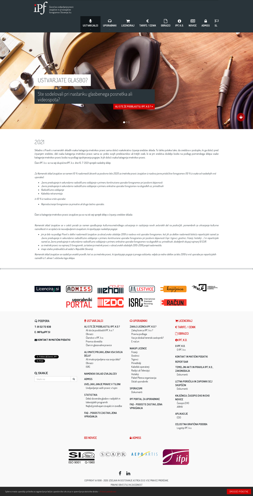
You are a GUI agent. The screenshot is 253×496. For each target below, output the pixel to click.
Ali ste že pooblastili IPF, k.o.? (134, 110)
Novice (193, 24)
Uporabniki (109, 24)
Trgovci (134, 359)
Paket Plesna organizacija (143, 377)
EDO (179, 417)
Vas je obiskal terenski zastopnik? (147, 337)
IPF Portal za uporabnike (145, 399)
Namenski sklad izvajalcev (100, 373)
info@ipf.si (43, 332)
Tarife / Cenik (147, 24)
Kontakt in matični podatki (54, 339)
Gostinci (135, 355)
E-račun (135, 341)
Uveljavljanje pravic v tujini (102, 384)
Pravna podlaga (139, 334)
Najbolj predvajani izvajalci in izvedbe (104, 406)
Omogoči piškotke (238, 491)
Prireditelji (136, 363)
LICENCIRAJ (127, 24)
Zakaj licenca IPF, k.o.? (143, 326)
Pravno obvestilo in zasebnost (126, 484)
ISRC (88, 366)
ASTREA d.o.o (139, 480)
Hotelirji (135, 374)
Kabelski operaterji (140, 366)
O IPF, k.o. (180, 346)
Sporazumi (136, 388)
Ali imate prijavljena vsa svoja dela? (103, 359)
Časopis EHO (183, 403)
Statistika (90, 394)
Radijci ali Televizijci (140, 370)
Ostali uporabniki (139, 381)
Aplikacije (181, 413)
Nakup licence (138, 348)
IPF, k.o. (179, 24)
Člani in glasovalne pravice (99, 345)
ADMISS (206, 24)
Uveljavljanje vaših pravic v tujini (101, 388)
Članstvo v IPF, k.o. (95, 337)
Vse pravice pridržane (157, 480)
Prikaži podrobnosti (108, 491)
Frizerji (134, 352)
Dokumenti (136, 392)
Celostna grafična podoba (191, 424)
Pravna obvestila (94, 341)
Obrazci (165, 24)
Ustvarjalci (90, 24)
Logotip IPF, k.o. (184, 428)
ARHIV (180, 406)
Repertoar (181, 361)
